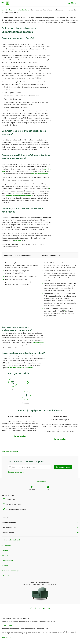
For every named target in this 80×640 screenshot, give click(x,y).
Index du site (6, 574)
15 (64, 311)
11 (49, 189)
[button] (20, 437)
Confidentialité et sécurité (11, 538)
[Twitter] (31, 607)
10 (47, 174)
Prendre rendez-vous (12, 503)
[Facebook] (19, 398)
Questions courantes (17, 470)
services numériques (39, 174)
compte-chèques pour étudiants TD (19, 196)
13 (31, 255)
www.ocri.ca (6, 636)
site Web (17, 241)
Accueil (4, 10)
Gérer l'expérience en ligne (10, 569)
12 (27, 225)
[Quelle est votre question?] (29, 465)
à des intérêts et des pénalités (20, 368)
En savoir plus (7, 623)
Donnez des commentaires (15, 508)
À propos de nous (7, 559)
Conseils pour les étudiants (19, 10)
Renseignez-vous (63, 465)
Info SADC (5, 553)
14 (60, 255)
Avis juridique (6, 543)
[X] (19, 385)
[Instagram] (39, 607)
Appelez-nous (10, 497)
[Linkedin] (49, 607)
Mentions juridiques (9, 450)
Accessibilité (6, 548)
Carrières (5, 564)
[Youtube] (44, 607)
